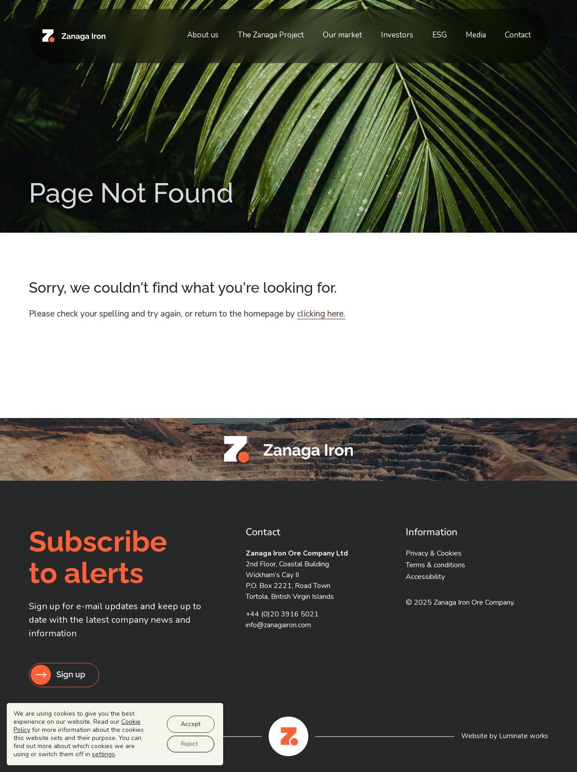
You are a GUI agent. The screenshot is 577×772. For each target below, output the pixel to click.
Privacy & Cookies (434, 553)
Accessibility (425, 577)
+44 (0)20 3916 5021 (282, 614)
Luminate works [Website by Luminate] (523, 735)
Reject (189, 744)
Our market (376, 31)
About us (252, 31)
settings (103, 754)
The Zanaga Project (312, 31)
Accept (191, 724)
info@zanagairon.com (278, 625)
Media (487, 31)
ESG (458, 31)
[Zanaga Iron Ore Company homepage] (73, 31)
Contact (521, 31)
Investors (424, 31)
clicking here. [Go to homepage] (321, 314)
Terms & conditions (435, 565)
